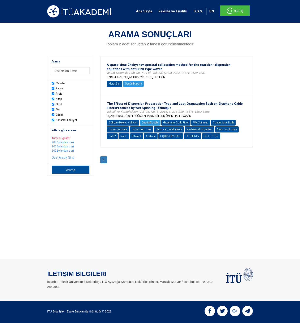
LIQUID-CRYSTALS (170, 136)
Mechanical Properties (200, 129)
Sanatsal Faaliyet (66, 120)
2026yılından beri (63, 142)
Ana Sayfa (144, 11)
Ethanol (136, 136)
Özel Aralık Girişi (63, 157)
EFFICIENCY (192, 136)
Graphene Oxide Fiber (176, 122)
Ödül (59, 104)
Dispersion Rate (118, 129)
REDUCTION (211, 136)
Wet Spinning (200, 122)
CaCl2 (112, 136)
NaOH (123, 136)
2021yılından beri (63, 150)
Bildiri (59, 114)
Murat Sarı (114, 83)
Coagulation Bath (223, 122)
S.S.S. (198, 11)
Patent (60, 88)
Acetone (151, 136)
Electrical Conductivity (169, 129)
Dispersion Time (141, 129)
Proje (59, 93)
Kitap (59, 99)
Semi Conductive (227, 129)
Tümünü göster (61, 138)
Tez (58, 109)
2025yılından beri (63, 146)
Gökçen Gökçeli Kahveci (123, 122)
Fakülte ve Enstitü (172, 11)
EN (211, 11)
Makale (60, 83)
